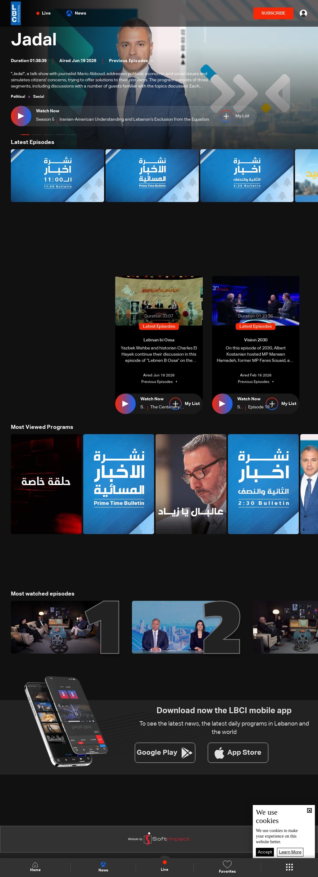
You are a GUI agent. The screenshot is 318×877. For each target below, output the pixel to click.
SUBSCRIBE (273, 13)
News (76, 13)
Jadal (34, 40)
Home (35, 867)
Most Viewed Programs (42, 427)
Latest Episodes (32, 142)
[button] (25, 134)
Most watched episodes (43, 594)
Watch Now (47, 111)
